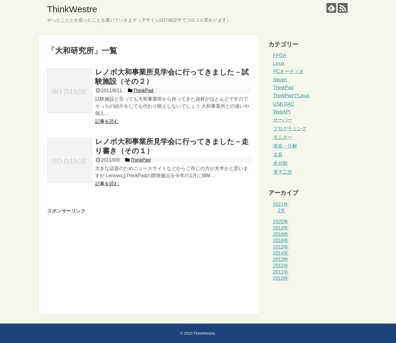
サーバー (282, 119)
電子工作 (282, 171)
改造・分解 (285, 145)
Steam (280, 79)
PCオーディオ (288, 71)
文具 (278, 154)
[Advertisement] (97, 256)
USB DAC (283, 104)
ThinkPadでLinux (291, 95)
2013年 (281, 259)
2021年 (281, 204)
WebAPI (281, 111)
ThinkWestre (72, 9)
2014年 (281, 253)
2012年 (281, 265)
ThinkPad (283, 87)
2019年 (281, 227)
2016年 (281, 240)
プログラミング (290, 128)
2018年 (281, 234)
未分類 (280, 163)
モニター (282, 137)
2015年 (281, 246)
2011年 (281, 271)
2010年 (281, 278)
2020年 (281, 221)
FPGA (279, 55)
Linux (279, 63)
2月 (281, 210)
